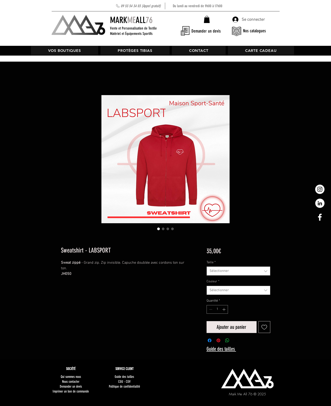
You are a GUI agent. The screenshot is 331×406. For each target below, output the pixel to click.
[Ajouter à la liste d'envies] (264, 327)
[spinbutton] (217, 309)
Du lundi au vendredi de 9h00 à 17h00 (171, 6)
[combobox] (238, 271)
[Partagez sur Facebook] (209, 340)
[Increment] (224, 309)
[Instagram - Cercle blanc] (319, 189)
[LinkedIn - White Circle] (319, 203)
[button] (207, 19)
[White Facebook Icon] (319, 217)
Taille (211, 262)
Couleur (213, 281)
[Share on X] (236, 340)
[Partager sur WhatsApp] (227, 340)
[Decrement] (210, 309)
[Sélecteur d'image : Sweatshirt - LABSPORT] (158, 228)
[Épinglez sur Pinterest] (218, 340)
